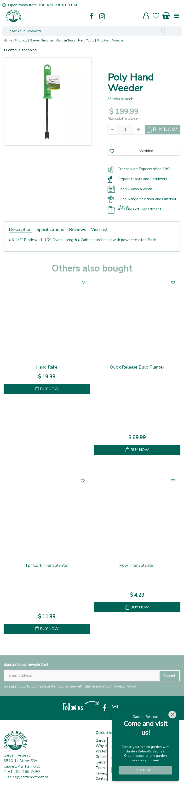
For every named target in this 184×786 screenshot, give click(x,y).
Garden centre (107, 638)
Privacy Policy (124, 583)
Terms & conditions (112, 665)
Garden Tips (106, 659)
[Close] (172, 714)
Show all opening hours (23, 751)
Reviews (77, 229)
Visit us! (99, 229)
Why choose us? (109, 643)
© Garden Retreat (58, 776)
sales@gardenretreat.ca (28, 674)
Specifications (50, 229)
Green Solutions (89, 776)
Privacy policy (107, 670)
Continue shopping (21, 50)
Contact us (105, 676)
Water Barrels (108, 648)
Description (20, 229)
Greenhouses (107, 654)
